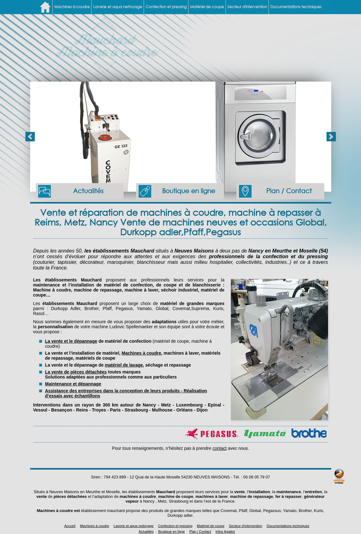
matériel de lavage (124, 365)
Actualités (71, 191)
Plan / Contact (275, 191)
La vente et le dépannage (71, 341)
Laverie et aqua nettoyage (117, 7)
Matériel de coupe (207, 7)
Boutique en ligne (177, 191)
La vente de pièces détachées (76, 371)
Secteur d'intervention (247, 7)
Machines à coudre (72, 7)
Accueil (69, 526)
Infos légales (225, 531)
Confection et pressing (166, 7)
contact (219, 448)
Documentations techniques (295, 7)
